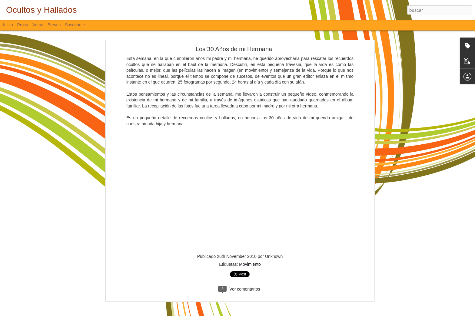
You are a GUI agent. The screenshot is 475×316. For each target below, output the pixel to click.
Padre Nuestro (26, 234)
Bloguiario (183, 273)
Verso (37, 24)
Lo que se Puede (28, 302)
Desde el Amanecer (31, 274)
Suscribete (75, 24)
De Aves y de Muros (31, 288)
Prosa (22, 24)
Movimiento (250, 131)
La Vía (20, 247)
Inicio (8, 24)
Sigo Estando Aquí (30, 261)
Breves (54, 24)
